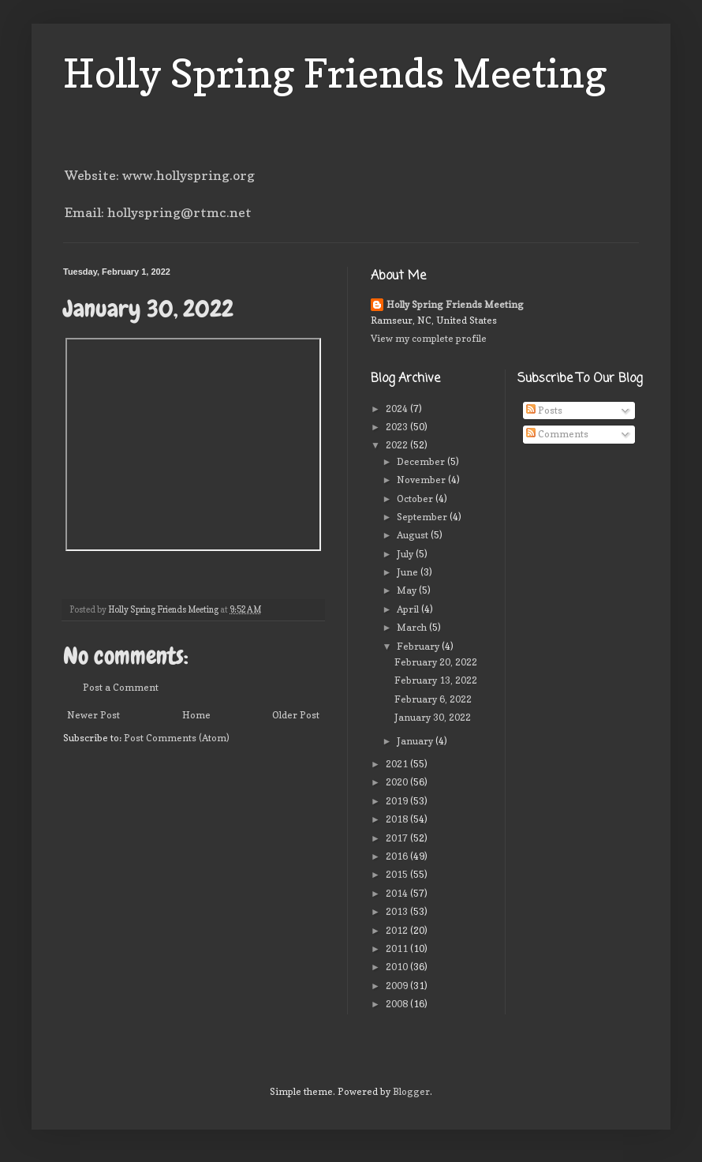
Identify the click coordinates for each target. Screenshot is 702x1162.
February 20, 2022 (435, 662)
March (413, 627)
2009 (398, 985)
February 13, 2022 (435, 680)
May (408, 590)
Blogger (411, 1091)
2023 (398, 427)
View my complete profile (429, 338)
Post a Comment (121, 687)
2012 (398, 930)
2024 (398, 408)
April (409, 609)
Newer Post (93, 715)
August (414, 535)
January (416, 741)
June (408, 572)
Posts (544, 410)
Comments (557, 434)
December (422, 461)
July (406, 554)
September (423, 517)
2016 (398, 856)
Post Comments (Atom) (177, 738)
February (419, 646)
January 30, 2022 (432, 717)
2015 (398, 874)
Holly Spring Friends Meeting (335, 73)
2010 (398, 967)
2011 (398, 948)
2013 (398, 911)
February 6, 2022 (433, 699)
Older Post (295, 715)
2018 (398, 819)
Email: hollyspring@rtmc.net (158, 212)
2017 (398, 838)
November (422, 479)
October (416, 498)
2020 (398, 782)
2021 (398, 764)
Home (196, 715)
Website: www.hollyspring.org (160, 175)
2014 (398, 893)
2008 (398, 1004)
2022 (398, 445)
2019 (398, 801)
